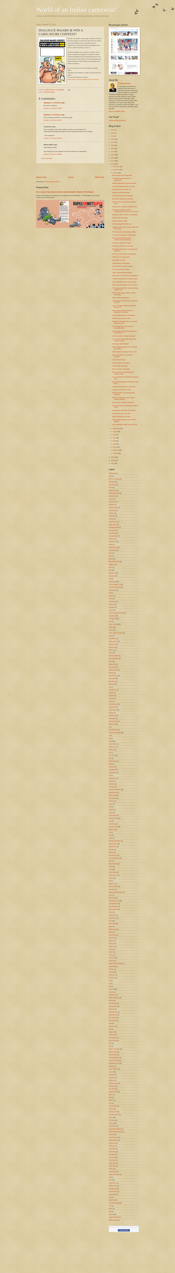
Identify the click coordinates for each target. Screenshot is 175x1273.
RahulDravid (113, 1003)
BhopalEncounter (114, 561)
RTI (110, 1046)
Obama (111, 941)
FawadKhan (112, 690)
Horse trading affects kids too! (121, 224)
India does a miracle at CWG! (121, 390)
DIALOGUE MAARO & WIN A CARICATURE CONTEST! (121, 239)
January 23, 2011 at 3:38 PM (53, 154)
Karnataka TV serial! (118, 260)
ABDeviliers (112, 490)
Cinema (111, 604)
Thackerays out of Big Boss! (121, 263)
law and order (113, 826)
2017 (113, 142)
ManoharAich (113, 855)
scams (111, 1072)
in (109, 735)
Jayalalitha (112, 769)
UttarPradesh (113, 1191)
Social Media (113, 1106)
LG (110, 832)
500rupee (112, 482)
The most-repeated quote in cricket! (123, 186)
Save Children (113, 1069)
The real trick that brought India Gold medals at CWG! (124, 340)
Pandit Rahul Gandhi (115, 963)
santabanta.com (114, 1063)
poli (110, 986)
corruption (112, 618)
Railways (112, 1009)
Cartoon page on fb (115, 584)
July (114, 435)
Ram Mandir (113, 1017)
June (114, 438)
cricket (111, 627)
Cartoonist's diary (49, 92)
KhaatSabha (113, 815)
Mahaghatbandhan (115, 841)
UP (110, 1177)
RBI (110, 1029)
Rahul (110, 1000)
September (116, 428)
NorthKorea (112, 935)
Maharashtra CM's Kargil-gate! (122, 175)
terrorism (111, 1157)
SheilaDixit (112, 1086)
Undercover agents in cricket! (121, 243)
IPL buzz (111, 755)
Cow (110, 621)
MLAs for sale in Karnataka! (121, 369)
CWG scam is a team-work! (121, 257)
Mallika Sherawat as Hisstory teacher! (124, 183)
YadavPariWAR (114, 1217)
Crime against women (116, 633)
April (114, 444)
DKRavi (111, 673)
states (110, 1123)
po (109, 983)
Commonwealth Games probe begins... (124, 282)
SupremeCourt (113, 1137)
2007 (113, 463)
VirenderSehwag (114, 1203)
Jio (109, 775)
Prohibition (112, 995)
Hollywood (112, 724)
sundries (111, 1134)
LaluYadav (112, 824)
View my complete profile (117, 111)
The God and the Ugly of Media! (122, 266)
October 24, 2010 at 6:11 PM (53, 120)
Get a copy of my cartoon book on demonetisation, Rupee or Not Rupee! (65, 192)
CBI (110, 593)
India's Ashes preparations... (121, 298)
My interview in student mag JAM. (123, 402)
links (110, 835)
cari (110, 579)
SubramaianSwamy (115, 1129)
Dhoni (110, 661)
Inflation (111, 750)
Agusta (111, 499)
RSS (110, 1043)
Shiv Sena (112, 1089)
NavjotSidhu (112, 918)
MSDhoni (112, 884)
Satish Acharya (125, 83)
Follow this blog (124, 1230)
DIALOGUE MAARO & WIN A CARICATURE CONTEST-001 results (125, 210)
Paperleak (112, 966)
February (116, 450)
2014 (113, 151)
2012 (113, 158)
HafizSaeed (112, 715)
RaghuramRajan (114, 997)
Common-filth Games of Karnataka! (123, 315)
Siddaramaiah (113, 1092)
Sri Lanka (112, 1120)
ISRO (110, 764)
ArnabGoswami (114, 527)
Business (112, 576)
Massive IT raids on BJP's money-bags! (124, 214)
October (115, 173)
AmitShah (112, 516)
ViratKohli (112, 1200)
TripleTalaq (112, 1166)
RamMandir (112, 1020)
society (111, 1109)
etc (110, 687)
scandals (111, 1074)
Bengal (111, 559)
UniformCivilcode (114, 1174)
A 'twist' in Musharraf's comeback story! (124, 279)
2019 (113, 136)
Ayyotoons (112, 541)
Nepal (110, 926)
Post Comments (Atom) (52, 182)
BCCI (110, 553)
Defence (111, 650)
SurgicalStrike (113, 1140)
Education (112, 681)
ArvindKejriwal (113, 536)
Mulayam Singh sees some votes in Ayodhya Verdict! (123, 398)
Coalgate (112, 607)
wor (110, 1211)
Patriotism (112, 978)
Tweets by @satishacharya (117, 120)
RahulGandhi (113, 1006)
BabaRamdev (113, 547)
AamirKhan (112, 485)
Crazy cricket (113, 624)
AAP (110, 487)
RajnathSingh (113, 1012)
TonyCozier (112, 1163)
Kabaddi (111, 781)
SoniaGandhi (113, 1112)
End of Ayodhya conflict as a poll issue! (124, 424)
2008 (113, 460)
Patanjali (111, 972)
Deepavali (112, 647)
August (115, 431)
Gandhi (111, 693)
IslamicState (113, 761)
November (116, 170)
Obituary (111, 943)
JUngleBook (112, 778)
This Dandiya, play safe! (120, 366)
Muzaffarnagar (113, 906)
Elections (112, 684)
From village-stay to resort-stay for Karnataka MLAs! (123, 327)
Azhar (110, 544)
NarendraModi (113, 909)
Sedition (111, 1080)
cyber (110, 636)
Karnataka (112, 798)
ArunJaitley (112, 533)
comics (111, 610)
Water (110, 1208)
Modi (110, 869)
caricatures (112, 581)
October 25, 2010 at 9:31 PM (53, 138)
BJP (110, 570)
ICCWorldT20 (113, 730)
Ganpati (111, 698)
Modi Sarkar (112, 872)
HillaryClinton (113, 721)
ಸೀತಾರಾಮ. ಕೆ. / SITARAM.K (52, 103)
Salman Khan (113, 1052)
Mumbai (111, 898)
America (111, 513)
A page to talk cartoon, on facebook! (123, 386)
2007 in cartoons (114, 479)
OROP (111, 952)
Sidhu (110, 1094)
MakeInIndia (113, 846)
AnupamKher (113, 521)
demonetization (113, 658)
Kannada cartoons (114, 789)
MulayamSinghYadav (115, 892)
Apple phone (113, 524)
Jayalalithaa (112, 772)
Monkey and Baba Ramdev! (121, 192)
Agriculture (112, 496)
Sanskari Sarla (113, 1060)
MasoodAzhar (113, 864)
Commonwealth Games (116, 613)
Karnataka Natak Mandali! (120, 344)
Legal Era (112, 829)
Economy (112, 678)
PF (109, 980)
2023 (113, 133)
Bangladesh (112, 550)
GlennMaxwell (113, 704)
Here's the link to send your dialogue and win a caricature (83, 79)
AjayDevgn (112, 502)
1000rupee (112, 473)
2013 (113, 155)
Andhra (111, 519)
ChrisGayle (112, 601)
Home (70, 177)
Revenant (112, 1035)
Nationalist (112, 915)
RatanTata (112, 1026)
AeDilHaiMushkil (114, 493)
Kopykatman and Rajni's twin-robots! (124, 410)
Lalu (110, 821)
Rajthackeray (113, 1015)
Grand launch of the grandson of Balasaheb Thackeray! (122, 311)
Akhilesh (111, 504)
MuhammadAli (113, 886)
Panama (111, 961)
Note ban (112, 938)
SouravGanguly (114, 1114)
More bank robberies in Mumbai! (122, 199)
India (110, 741)
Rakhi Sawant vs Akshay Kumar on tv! (124, 352)
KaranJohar (112, 795)
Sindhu (111, 1100)
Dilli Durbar (112, 667)
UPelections (112, 1183)
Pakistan (111, 958)
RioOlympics (113, 1037)
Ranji (110, 1023)
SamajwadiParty (114, 1057)
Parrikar (111, 969)
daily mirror (112, 644)
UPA (110, 1180)
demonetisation (113, 656)
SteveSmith (112, 1126)
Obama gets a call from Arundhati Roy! (124, 207)
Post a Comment (46, 158)
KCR (110, 807)
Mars (110, 861)
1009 (110, 476)
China (110, 598)
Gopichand (112, 707)
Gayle (110, 701)
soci (110, 1103)
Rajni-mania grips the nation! (121, 416)
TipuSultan (112, 1160)
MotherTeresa (113, 875)
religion (111, 1032)
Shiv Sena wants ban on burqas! (122, 246)
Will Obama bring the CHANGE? (122, 196)
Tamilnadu (112, 1143)
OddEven (112, 946)
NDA (110, 921)
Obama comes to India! (119, 221)
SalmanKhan (113, 1055)
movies (111, 878)
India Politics (113, 744)
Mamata (111, 849)
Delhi (110, 653)
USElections (113, 1186)
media (111, 866)
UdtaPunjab (112, 1171)
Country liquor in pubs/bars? (121, 363)
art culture (112, 530)
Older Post (99, 177)
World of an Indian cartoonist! (76, 9)
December (116, 166)
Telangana (112, 1154)
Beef (110, 556)
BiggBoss (112, 564)
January (115, 453)
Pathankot (112, 975)
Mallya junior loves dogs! (120, 218)
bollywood (112, 573)
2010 (113, 164)
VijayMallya (112, 1194)
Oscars (111, 955)
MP (110, 881)
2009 (113, 457)
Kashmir (111, 801)
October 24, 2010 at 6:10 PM (53, 108)
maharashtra (113, 844)
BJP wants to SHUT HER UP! (121, 189)
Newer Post (41, 177)
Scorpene (112, 1077)
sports (111, 1117)
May (114, 441)
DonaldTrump (113, 675)
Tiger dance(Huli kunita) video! (122, 272)
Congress (112, 616)
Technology (112, 1151)
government (112, 710)
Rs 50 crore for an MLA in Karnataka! (124, 254)
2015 (113, 148)
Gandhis (111, 695)
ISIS (110, 758)
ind (110, 738)
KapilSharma (113, 792)
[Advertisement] (70, 169)
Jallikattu (111, 767)
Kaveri (111, 804)
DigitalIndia (112, 664)
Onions (111, 949)
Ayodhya (111, 539)
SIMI (110, 1097)
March (115, 447)
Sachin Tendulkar (114, 1049)
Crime (110, 630)
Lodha (111, 838)
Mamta (111, 852)
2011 (113, 161)
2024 (113, 130)
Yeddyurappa (113, 1220)
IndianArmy (112, 747)
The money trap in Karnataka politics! (124, 232)
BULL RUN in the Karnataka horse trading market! (123, 373)
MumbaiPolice (113, 903)
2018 (113, 139)
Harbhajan (112, 718)
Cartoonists (112, 590)
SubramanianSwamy (115, 1131)
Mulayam (112, 889)
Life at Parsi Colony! (118, 360)
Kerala (111, 812)
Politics (111, 989)
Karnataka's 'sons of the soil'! (121, 413)
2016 (113, 145)
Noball (111, 932)
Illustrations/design (115, 732)
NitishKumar (113, 929)
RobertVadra (113, 1040)
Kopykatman (113, 818)
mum (110, 895)
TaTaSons (112, 1146)
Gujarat (111, 713)
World (110, 1214)
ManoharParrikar (114, 858)
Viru (110, 1206)
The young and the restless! (121, 269)
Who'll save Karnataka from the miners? (125, 285)
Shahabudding (113, 1083)
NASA (111, 912)
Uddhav (111, 1169)
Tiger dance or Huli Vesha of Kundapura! (125, 275)
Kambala (111, 784)
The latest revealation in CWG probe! (124, 235)
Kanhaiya (112, 787)
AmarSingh (112, 510)
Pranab (111, 992)
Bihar (110, 567)
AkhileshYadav (113, 507)
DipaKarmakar (113, 670)
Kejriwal (111, 809)
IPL (110, 752)
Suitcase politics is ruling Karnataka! (123, 336)
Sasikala (111, 1066)
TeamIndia (112, 1149)
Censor (111, 596)
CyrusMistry (112, 638)
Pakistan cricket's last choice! (121, 318)
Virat (110, 1197)
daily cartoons (113, 641)
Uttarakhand (113, 1189)
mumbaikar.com (114, 901)
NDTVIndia (112, 923)
